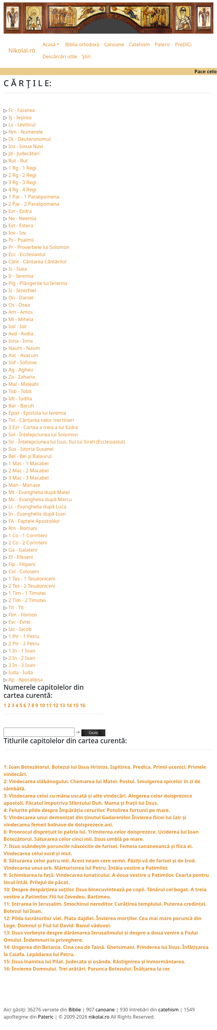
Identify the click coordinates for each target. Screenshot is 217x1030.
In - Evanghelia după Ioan (37, 513)
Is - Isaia (17, 268)
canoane (105, 1009)
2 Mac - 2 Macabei (28, 470)
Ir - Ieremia (20, 276)
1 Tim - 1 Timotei (27, 593)
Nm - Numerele (25, 132)
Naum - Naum (24, 348)
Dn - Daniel (20, 297)
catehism (168, 1009)
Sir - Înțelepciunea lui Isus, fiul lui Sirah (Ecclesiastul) (66, 441)
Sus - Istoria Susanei (31, 449)
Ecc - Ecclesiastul (26, 254)
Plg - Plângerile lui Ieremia (37, 283)
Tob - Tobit (20, 391)
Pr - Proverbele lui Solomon (38, 247)
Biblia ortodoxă (82, 44)
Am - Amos (20, 312)
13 (63, 705)
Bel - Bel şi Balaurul (29, 456)
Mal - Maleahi (23, 384)
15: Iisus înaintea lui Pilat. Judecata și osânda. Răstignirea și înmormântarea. (95, 961)
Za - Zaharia (21, 377)
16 (82, 705)
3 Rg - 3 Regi (22, 182)
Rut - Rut (18, 160)
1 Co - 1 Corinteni (27, 535)
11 (49, 705)
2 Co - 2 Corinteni (27, 542)
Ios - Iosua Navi (25, 146)
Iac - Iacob (19, 629)
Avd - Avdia (20, 333)
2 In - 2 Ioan (21, 658)
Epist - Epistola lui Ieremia (37, 413)
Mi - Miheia (20, 319)
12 (56, 705)
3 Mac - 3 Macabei (28, 477)
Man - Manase (24, 485)
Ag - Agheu (20, 369)
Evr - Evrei (19, 622)
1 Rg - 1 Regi (22, 168)
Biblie (75, 1009)
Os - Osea (19, 304)
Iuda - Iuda (20, 672)
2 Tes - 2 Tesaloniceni (31, 586)
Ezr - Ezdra (20, 211)
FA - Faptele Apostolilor (34, 521)
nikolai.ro (99, 1016)
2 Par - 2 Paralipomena (33, 204)
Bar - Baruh (21, 405)
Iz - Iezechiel (22, 290)
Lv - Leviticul (22, 124)
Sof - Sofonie (22, 362)
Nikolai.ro (21, 50)
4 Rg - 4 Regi (22, 189)
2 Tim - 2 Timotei (27, 600)
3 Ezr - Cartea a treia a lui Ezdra (43, 427)
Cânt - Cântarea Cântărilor (37, 261)
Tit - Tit (16, 607)
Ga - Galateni (22, 550)
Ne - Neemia (22, 218)
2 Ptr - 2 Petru (23, 643)
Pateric (162, 44)
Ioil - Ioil (17, 326)
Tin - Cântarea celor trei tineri (41, 420)
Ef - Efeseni (20, 557)
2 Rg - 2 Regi (22, 175)
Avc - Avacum (23, 355)
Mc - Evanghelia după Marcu (40, 499)
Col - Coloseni (23, 571)
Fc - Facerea (21, 110)
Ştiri (86, 56)
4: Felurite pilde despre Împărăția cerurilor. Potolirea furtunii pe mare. (87, 810)
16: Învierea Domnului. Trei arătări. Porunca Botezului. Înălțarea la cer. (87, 968)
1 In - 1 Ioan (21, 650)
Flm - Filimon (22, 614)
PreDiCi (183, 44)
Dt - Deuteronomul (29, 139)
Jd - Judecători (24, 153)
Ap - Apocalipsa (25, 679)
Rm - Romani (22, 528)
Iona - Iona (20, 341)
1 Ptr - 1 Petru (23, 636)
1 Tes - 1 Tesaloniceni (31, 578)
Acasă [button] (49, 44)
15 (76, 705)
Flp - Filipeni (21, 564)
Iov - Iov (17, 232)
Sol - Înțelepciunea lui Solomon (43, 434)
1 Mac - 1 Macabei (28, 463)
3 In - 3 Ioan (21, 665)
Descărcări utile (60, 56)
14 (69, 705)
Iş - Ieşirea (19, 117)
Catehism (139, 44)
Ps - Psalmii (21, 240)
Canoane (114, 44)
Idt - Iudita (20, 398)
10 (43, 705)
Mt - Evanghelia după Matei (39, 492)
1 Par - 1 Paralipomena (33, 196)
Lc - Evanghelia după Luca (37, 506)
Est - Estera (20, 225)
